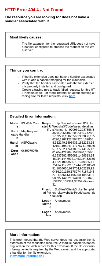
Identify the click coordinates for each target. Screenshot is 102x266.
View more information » (27, 255)
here (72, 96)
